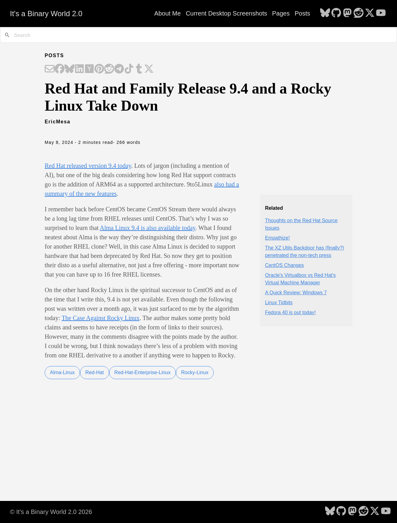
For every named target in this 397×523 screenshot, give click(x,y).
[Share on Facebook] (60, 69)
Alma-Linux (62, 372)
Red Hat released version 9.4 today (88, 165)
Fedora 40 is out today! (290, 312)
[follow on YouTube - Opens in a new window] (381, 13)
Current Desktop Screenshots (226, 13)
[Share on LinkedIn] (79, 69)
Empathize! (277, 238)
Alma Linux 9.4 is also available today (147, 227)
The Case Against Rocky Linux (101, 317)
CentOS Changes (284, 265)
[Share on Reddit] (109, 69)
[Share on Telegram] (119, 69)
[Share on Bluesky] (69, 69)
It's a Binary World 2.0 (46, 13)
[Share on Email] (50, 69)
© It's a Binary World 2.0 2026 (51, 511)
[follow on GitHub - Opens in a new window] (336, 13)
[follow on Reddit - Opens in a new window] (359, 13)
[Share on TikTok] (129, 69)
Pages (281, 13)
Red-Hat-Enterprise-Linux (142, 372)
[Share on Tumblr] (139, 69)
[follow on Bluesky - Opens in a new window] (325, 13)
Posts (302, 13)
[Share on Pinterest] (99, 69)
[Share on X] (149, 69)
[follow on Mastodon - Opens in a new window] (347, 13)
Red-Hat (94, 372)
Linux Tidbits (278, 302)
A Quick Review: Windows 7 (296, 292)
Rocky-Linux (194, 372)
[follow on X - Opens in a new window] (370, 13)
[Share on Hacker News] (89, 69)
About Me (167, 13)
